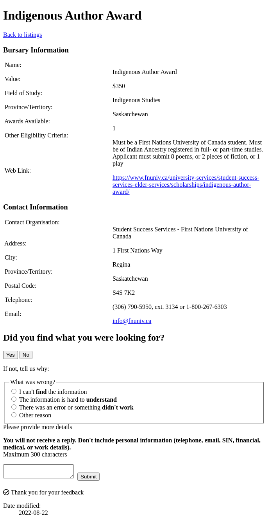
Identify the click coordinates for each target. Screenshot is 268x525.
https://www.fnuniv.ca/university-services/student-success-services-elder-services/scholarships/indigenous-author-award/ (186, 184)
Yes (10, 355)
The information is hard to (64, 399)
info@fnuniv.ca (132, 321)
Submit (96, 479)
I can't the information (49, 391)
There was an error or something (72, 407)
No (26, 355)
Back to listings (22, 34)
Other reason (31, 415)
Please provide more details (37, 427)
